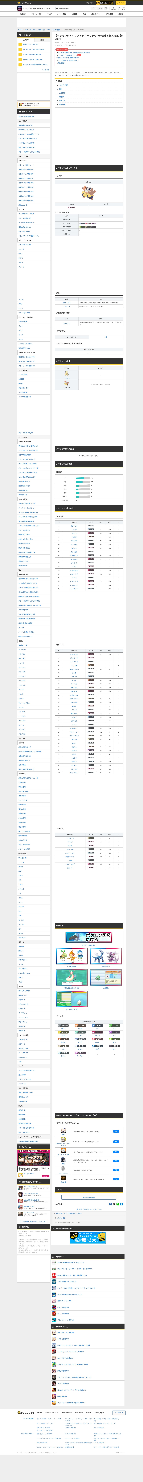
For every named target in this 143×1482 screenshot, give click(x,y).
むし (19, 911)
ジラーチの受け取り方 (25, 433)
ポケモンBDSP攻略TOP (26, 116)
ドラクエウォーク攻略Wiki (44, 1430)
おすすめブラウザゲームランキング (34, 1222)
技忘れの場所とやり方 (25, 636)
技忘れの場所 (22, 565)
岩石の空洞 (22, 796)
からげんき (74, 702)
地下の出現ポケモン (73, 60)
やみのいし (22, 1026)
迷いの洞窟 (22, 1075)
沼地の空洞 (22, 805)
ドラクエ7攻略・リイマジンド (46, 1423)
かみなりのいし (23, 1004)
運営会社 (88, 1412)
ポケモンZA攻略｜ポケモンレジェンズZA (49, 1419)
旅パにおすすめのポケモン (26, 361)
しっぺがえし (74, 728)
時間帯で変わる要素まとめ (26, 552)
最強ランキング (62, 58)
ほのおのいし (22, 995)
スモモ (20, 258)
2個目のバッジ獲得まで (25, 174)
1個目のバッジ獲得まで (25, 169)
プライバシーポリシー (51, 1412)
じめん (20, 898)
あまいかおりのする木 (25, 539)
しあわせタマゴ (23, 1039)
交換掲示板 (61, 63)
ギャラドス (22, 672)
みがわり (74, 758)
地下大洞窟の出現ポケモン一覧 (28, 778)
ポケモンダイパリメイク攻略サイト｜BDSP (68, 1213)
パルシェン (22, 676)
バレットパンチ (70, 853)
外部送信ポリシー (67, 1412)
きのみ (20, 955)
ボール (20, 977)
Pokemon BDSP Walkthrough (28, 1141)
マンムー (21, 707)
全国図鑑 (74, 14)
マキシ (20, 262)
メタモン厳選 (22, 392)
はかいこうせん (74, 669)
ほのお (20, 867)
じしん (74, 680)
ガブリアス (22, 667)
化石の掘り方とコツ (24, 756)
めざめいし (22, 1031)
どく (19, 893)
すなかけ (74, 537)
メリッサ (21, 267)
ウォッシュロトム (24, 703)
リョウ (20, 326)
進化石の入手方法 (24, 991)
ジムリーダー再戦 (24, 313)
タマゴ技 (21, 627)
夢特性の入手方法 (24, 534)
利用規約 (39, 1412)
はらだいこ (74, 563)
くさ (19, 880)
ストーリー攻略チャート (65, 52)
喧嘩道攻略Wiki (69, 1447)
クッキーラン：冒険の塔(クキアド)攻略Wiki (106, 1447)
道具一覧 (21, 946)
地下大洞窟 (109, 14)
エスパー (21, 906)
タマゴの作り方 (23, 610)
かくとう (21, 889)
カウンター (70, 868)
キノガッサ (22, 649)
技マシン (21, 951)
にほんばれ (74, 665)
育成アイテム (22, 969)
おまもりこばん (23, 1048)
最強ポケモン (95, 14)
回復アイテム (22, 960)
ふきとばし (74, 552)
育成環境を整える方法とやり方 (28, 579)
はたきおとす (74, 555)
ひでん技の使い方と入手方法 (27, 464)
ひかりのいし (22, 1022)
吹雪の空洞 (22, 813)
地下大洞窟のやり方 (24, 747)
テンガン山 (22, 1084)
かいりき (74, 765)
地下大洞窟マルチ (24, 1132)
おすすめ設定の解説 (24, 455)
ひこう (20, 902)
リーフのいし (22, 1013)
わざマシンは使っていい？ (26, 459)
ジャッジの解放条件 (24, 218)
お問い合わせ (79, 1412)
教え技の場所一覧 (24, 543)
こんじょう (66, 306)
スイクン (21, 698)
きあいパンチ (74, 574)
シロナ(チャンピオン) (25, 344)
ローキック (74, 684)
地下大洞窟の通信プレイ (26, 769)
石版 (19, 1062)
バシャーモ (22, 681)
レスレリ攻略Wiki (70, 1434)
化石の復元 (22, 765)
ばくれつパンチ (70, 857)
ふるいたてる (74, 662)
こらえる (74, 578)
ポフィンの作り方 (24, 530)
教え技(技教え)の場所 (25, 623)
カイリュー (22, 725)
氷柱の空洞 (22, 818)
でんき (20, 875)
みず (19, 871)
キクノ (20, 330)
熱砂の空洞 (22, 827)
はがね (20, 933)
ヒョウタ (21, 249)
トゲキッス (22, 685)
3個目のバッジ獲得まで (25, 178)
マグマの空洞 (22, 800)
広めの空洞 (22, 782)
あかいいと (22, 1044)
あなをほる (74, 687)
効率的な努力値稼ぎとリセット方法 (29, 605)
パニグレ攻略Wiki (99, 1442)
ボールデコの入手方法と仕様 (27, 517)
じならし (74, 747)
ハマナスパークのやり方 (26, 222)
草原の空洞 (22, 787)
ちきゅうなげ (74, 570)
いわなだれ (74, 739)
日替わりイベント (24, 561)
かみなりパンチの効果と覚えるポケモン (35, 64)
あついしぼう (67, 303)
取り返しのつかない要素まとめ (28, 446)
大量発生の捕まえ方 (24, 557)
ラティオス (22, 658)
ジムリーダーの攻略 (24, 245)
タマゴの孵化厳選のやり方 (26, 614)
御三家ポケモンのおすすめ (26, 357)
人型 (106, 337)
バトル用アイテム (24, 973)
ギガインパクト (74, 732)
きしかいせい (74, 585)
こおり (20, 884)
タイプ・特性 (63, 85)
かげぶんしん (74, 695)
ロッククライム (74, 773)
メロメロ (74, 710)
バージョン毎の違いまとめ (26, 503)
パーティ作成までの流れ (26, 632)
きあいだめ (74, 526)
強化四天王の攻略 (24, 348)
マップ (49, 14)
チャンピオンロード (24, 1079)
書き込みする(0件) (89, 1197)
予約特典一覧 (22, 1101)
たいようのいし (23, 1017)
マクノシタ (66, 375)
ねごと (74, 743)
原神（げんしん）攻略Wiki (44, 1434)
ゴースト (21, 920)
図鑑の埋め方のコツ (24, 227)
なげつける (74, 721)
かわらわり (74, 691)
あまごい (74, 676)
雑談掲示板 (22, 1114)
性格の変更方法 (23, 490)
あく (19, 929)
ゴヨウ (20, 339)
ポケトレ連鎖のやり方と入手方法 (29, 152)
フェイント (70, 849)
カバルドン (22, 721)
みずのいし (22, 999)
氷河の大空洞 (22, 840)
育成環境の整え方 (73, 58)
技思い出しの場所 (24, 548)
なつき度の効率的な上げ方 (26, 477)
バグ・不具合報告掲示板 (26, 1128)
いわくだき (74, 769)
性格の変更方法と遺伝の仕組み (28, 592)
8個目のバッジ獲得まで (25, 200)
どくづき (74, 750)
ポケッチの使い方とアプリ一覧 (28, 468)
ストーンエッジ (74, 736)
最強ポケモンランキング (30, 44)
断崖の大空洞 (22, 836)
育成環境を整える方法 (25, 125)
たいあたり (74, 540)
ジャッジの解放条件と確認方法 (28, 587)
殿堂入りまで (22, 205)
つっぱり (74, 533)
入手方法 (62, 93)
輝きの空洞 (22, 809)
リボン (20, 982)
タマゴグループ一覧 (72, 1000)
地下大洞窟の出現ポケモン (26, 147)
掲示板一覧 (22, 1110)
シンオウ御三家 (72, 957)
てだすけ (70, 860)
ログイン (120, 3)
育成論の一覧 (22, 645)
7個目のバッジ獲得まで (25, 196)
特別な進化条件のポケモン (72, 979)
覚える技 (62, 101)
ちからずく (66, 323)
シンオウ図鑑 (61, 14)
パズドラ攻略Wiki (70, 1428)
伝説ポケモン (106, 957)
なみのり (74, 761)
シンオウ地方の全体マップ (26, 1070)
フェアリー (22, 938)
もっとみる (45, 70)
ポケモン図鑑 (61, 1218)
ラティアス (22, 712)
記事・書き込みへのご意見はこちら (89, 1209)
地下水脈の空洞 (23, 791)
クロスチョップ (70, 864)
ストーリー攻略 (36, 14)
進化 (60, 89)
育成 (84, 14)
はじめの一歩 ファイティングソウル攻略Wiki (50, 1447)
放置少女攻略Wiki (42, 1442)
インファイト (74, 581)
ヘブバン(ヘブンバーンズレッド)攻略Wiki (49, 1438)
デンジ (20, 308)
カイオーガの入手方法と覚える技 (33, 49)
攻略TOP (23, 14)
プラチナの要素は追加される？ (28, 512)
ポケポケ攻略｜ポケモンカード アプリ (105, 1423)
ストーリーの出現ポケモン (26, 366)
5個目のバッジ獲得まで (25, 187)
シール (20, 964)
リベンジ (70, 842)
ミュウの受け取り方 (24, 397)
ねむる (74, 706)
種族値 (61, 97)
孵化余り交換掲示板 (24, 1123)
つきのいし (22, 1008)
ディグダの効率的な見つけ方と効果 (29, 751)
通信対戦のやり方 (24, 486)
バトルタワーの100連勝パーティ (67, 55)
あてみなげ (74, 559)
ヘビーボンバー (74, 589)
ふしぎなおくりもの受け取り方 (28, 450)
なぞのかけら (22, 1057)
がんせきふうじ (74, 699)
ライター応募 (119, 1412)
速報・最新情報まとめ (25, 1092)
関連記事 (62, 104)
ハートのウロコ (23, 1053)
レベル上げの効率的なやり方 (27, 138)
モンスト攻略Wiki (99, 1428)
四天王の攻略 (22, 321)
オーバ (20, 335)
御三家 (20, 383)
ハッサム (21, 663)
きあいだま (74, 713)
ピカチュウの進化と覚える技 (32, 54)
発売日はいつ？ (23, 1097)
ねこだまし (74, 544)
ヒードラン (22, 716)
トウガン (21, 299)
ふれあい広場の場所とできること (29, 526)
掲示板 (120, 14)
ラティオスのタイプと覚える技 (33, 59)
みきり (74, 566)
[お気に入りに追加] (97, 8)
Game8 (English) (99, 1412)
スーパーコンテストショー (26, 508)
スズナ (20, 304)
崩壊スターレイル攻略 (43, 1428)
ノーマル (21, 862)
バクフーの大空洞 (24, 849)
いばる (74, 754)
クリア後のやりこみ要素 (26, 143)
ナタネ (20, 253)
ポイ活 (89, 3)
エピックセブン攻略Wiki (72, 1438)
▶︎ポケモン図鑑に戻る (89, 938)
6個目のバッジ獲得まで (25, 191)
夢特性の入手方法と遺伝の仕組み (29, 596)
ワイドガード (70, 838)
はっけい (74, 548)
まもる (74, 673)
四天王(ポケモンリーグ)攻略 (81, 52)
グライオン (22, 654)
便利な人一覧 (22, 495)
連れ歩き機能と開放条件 (26, 521)
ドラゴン (21, 924)
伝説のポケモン (23, 388)
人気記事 (26, 40)
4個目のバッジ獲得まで (25, 183)
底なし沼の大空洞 (24, 844)
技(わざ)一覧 (22, 858)
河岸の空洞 (22, 822)
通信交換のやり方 (24, 481)
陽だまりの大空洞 (24, 831)
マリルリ (21, 689)
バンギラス (22, 729)
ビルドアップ (74, 658)
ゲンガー (21, 694)
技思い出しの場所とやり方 (26, 619)
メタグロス (22, 734)
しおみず (74, 529)
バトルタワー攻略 (24, 231)
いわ (19, 915)
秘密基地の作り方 (24, 760)
